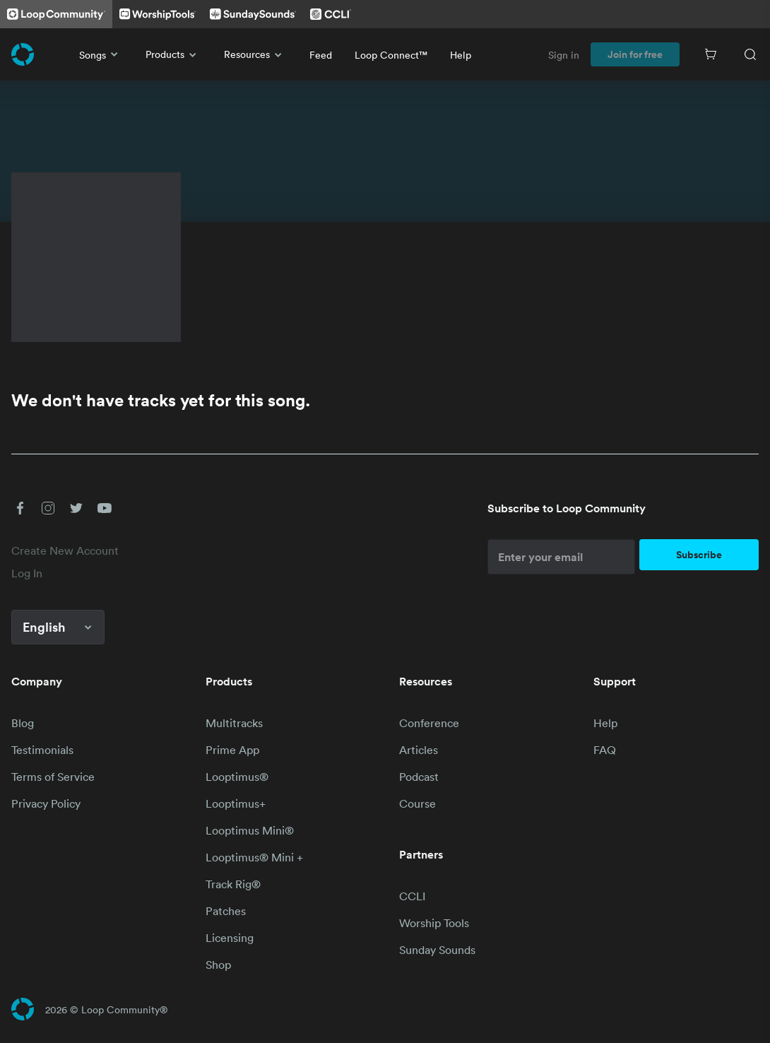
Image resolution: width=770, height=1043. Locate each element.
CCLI (412, 896)
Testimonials (42, 750)
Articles (418, 750)
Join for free (635, 54)
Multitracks (234, 723)
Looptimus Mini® (250, 830)
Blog (22, 723)
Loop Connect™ (391, 54)
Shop (218, 964)
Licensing (230, 938)
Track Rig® (233, 884)
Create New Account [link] (65, 550)
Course (417, 803)
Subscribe (699, 555)
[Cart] (710, 54)
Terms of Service (53, 777)
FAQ (604, 750)
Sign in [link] (563, 54)
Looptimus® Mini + (254, 857)
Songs (101, 54)
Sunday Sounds (437, 950)
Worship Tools (434, 923)
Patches (226, 911)
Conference (429, 723)
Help (460, 54)
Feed (320, 54)
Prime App (232, 750)
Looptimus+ (236, 803)
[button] (19, 508)
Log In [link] (26, 573)
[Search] (750, 54)
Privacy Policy (46, 803)
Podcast (419, 777)
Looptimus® (237, 777)
